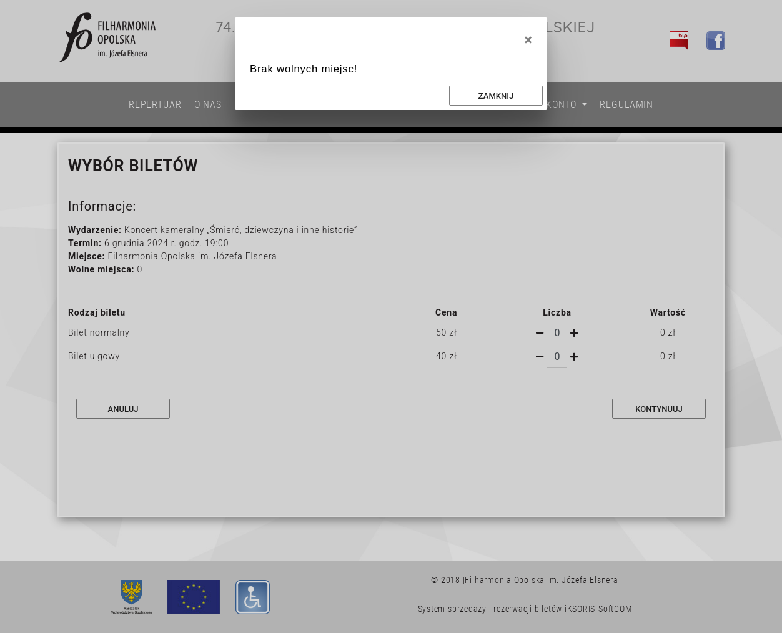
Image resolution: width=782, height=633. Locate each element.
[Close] (528, 39)
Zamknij (495, 96)
